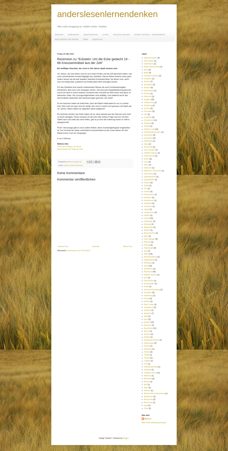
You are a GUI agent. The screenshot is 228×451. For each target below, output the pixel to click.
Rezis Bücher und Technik (67, 39)
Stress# (147, 346)
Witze (146, 388)
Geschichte (148, 135)
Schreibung (148, 296)
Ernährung (148, 105)
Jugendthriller (149, 180)
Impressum (97, 39)
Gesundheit (148, 138)
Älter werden (149, 61)
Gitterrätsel (148, 141)
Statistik (147, 337)
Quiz (146, 251)
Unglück (147, 361)
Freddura (147, 123)
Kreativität (148, 203)
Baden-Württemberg (152, 67)
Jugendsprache (150, 177)
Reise (146, 266)
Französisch (148, 120)
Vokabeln (147, 370)
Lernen (105, 34)
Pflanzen (147, 242)
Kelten (146, 186)
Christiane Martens (151, 76)
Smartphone (148, 307)
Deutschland (149, 91)
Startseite (59, 34)
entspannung (149, 102)
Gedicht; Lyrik (149, 129)
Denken (66, 165)
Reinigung (148, 263)
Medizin (147, 230)
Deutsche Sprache (121, 34)
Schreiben (148, 292)
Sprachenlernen (91, 34)
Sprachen (147, 325)
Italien (146, 165)
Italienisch (148, 168)
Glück (146, 144)
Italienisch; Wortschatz (152, 171)
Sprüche (147, 334)
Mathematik (148, 227)
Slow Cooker (149, 304)
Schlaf (146, 287)
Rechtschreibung (150, 257)
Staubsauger (149, 343)
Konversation (149, 194)
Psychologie (148, 248)
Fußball (147, 126)
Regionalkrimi (149, 260)
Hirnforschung (149, 156)
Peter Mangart (149, 239)
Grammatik (148, 147)
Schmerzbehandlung (152, 290)
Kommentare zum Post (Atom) (78, 251)
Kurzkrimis (148, 206)
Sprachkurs (148, 328)
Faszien (147, 108)
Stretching (148, 349)
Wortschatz (148, 402)
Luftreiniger (148, 221)
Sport (146, 319)
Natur (146, 236)
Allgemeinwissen (150, 58)
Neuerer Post (63, 246)
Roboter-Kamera (150, 275)
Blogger (126, 438)
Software (147, 310)
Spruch (146, 331)
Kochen (147, 192)
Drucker (147, 94)
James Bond (149, 174)
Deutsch (147, 88)
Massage (147, 224)
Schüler (147, 301)
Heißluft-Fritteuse (150, 153)
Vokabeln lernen (150, 373)
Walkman (147, 376)
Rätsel (72, 165)
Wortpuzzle (148, 399)
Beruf (146, 70)
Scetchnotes (149, 281)
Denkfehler (148, 85)
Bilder (146, 73)
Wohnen (147, 391)
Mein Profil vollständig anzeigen (154, 423)
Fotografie (148, 117)
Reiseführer (148, 269)
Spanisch (147, 313)
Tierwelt (147, 358)
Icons (146, 162)
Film (145, 114)
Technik (147, 352)
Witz (145, 385)
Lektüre (147, 215)
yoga (146, 405)
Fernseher (148, 111)
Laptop (146, 209)
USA (146, 364)
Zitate (85, 39)
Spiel (146, 316)
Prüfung (147, 245)
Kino (145, 188)
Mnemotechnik (149, 233)
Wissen (147, 382)
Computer (148, 79)
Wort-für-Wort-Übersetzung (154, 393)
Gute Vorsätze (149, 150)
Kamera (147, 183)
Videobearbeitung (151, 367)
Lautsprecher (149, 212)
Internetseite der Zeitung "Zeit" (70, 149)
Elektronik (148, 96)
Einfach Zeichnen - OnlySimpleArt (149, 34)
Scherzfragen (149, 284)
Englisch (147, 99)
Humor (146, 159)
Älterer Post (127, 246)
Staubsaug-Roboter (151, 340)
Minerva (148, 419)
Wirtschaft (148, 379)
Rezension (79, 165)
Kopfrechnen (149, 200)
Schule (146, 298)
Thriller (146, 355)
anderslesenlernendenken (107, 14)
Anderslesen (73, 34)
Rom (146, 278)
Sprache (147, 322)
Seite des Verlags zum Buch (69, 146)
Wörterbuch (148, 396)
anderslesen (148, 64)
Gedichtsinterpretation (152, 132)
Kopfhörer (148, 198)
